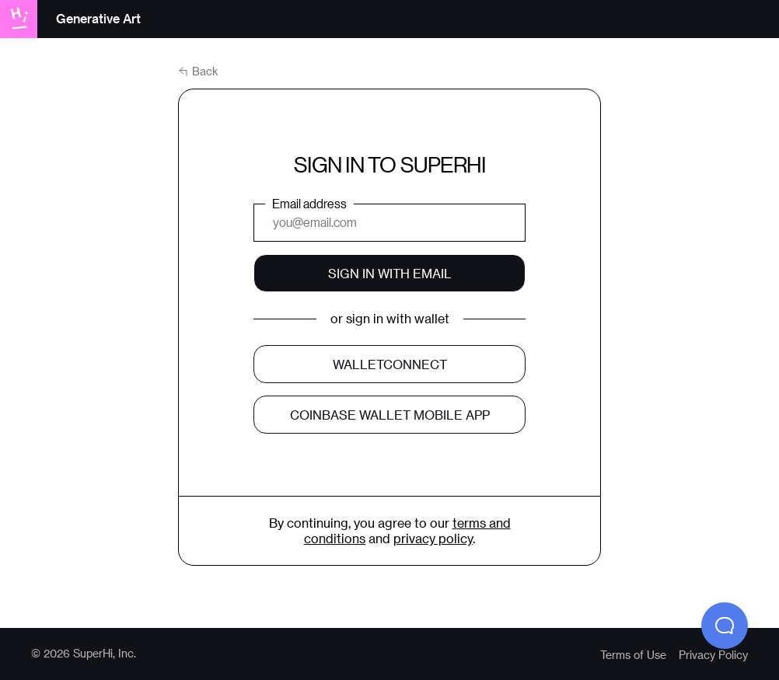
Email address (309, 203)
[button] (724, 625)
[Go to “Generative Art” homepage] (98, 20)
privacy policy (433, 538)
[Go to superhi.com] (23, 18)
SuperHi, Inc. (104, 653)
